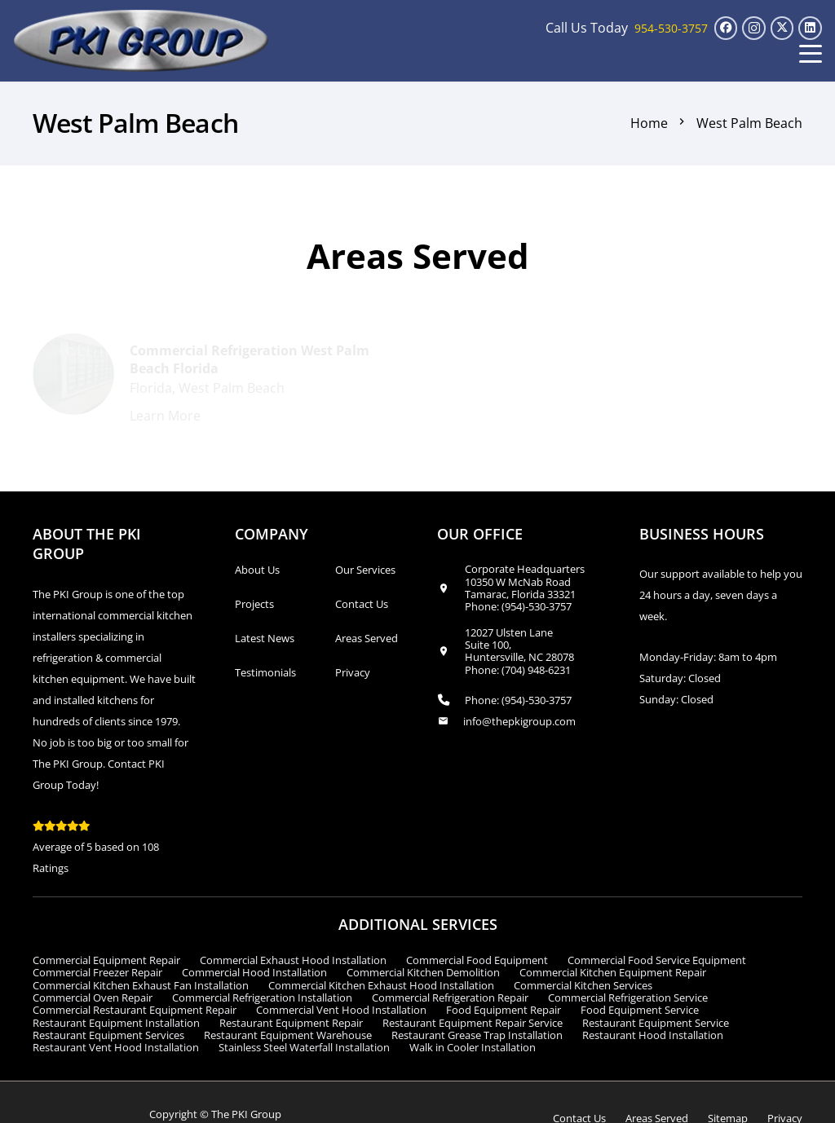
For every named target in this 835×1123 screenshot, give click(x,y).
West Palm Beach (232, 389)
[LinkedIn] (810, 28)
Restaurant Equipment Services (108, 1035)
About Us (257, 569)
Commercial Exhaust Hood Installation (293, 960)
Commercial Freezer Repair (97, 972)
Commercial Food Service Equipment (657, 960)
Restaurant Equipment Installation (116, 1022)
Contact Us (361, 604)
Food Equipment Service (640, 1009)
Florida (151, 389)
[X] (782, 28)
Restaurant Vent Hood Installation (116, 1047)
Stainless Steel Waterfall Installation (304, 1047)
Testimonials (265, 672)
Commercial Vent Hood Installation (341, 1009)
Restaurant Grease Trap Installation (477, 1035)
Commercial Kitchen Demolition (423, 972)
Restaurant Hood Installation (652, 1035)
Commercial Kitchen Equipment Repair (612, 972)
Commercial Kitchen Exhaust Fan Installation (141, 985)
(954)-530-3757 (536, 606)
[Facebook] (726, 28)
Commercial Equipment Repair (106, 960)
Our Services (365, 569)
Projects (254, 604)
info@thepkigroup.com (519, 721)
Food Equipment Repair (503, 1009)
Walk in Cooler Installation (472, 1047)
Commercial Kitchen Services (583, 985)
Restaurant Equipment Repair (291, 1022)
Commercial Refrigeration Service (628, 997)
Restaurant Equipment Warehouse (288, 1035)
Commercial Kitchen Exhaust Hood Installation (381, 985)
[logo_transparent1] (141, 40)
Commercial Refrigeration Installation (262, 997)
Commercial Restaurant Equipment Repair (134, 1009)
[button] (811, 53)
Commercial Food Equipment (477, 960)
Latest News (264, 638)
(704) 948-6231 (536, 670)
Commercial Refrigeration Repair (450, 997)
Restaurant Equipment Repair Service (472, 1022)
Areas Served (366, 638)
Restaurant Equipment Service (655, 1022)
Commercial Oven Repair (92, 997)
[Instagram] (754, 28)
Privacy (352, 672)
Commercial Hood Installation (254, 972)
